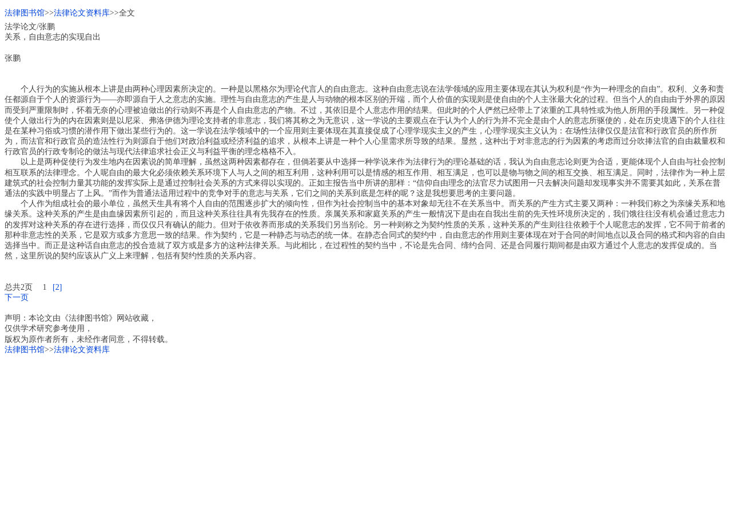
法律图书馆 (25, 13)
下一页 (17, 297)
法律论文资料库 (82, 13)
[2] (57, 287)
